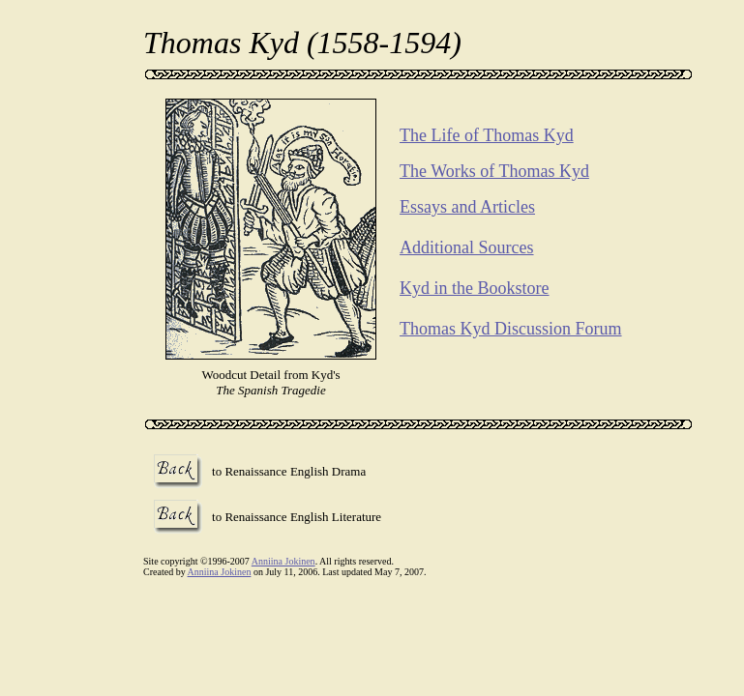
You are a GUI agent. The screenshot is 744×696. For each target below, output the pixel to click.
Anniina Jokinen (283, 561)
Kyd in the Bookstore (475, 288)
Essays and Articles (467, 207)
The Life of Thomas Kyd (487, 135)
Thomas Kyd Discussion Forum (511, 328)
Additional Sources (466, 247)
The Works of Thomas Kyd (494, 171)
